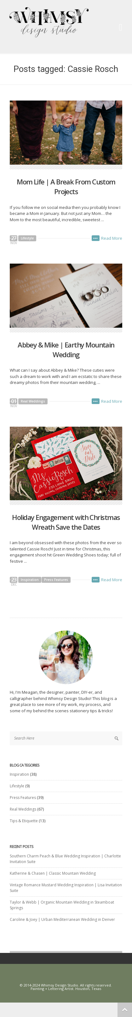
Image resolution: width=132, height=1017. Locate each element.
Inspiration (30, 579)
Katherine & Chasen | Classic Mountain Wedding (53, 873)
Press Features (56, 579)
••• (95, 238)
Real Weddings (33, 401)
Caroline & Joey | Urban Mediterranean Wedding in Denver (62, 919)
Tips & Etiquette (24, 820)
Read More (111, 238)
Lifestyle (27, 238)
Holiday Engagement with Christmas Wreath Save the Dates (66, 522)
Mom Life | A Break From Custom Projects (66, 186)
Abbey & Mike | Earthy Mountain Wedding (66, 349)
